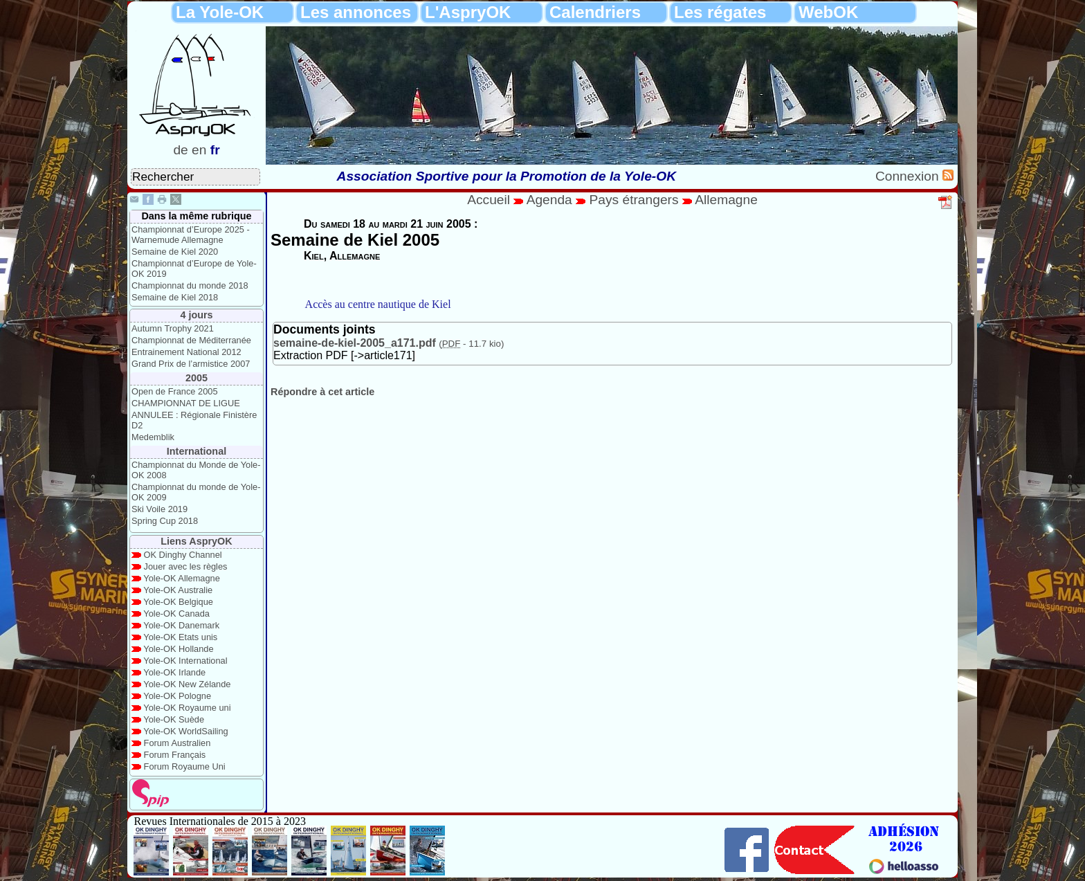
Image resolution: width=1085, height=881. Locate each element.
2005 (196, 377)
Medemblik (152, 437)
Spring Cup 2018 (164, 521)
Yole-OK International (185, 660)
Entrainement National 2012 (186, 352)
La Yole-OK (220, 12)
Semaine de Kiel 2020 (174, 251)
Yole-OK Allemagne (181, 578)
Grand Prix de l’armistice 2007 (190, 363)
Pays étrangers (635, 199)
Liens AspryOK (196, 541)
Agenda (551, 199)
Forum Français (175, 755)
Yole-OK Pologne (177, 696)
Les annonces (355, 12)
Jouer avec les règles (186, 566)
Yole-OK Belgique (178, 602)
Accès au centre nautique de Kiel (378, 304)
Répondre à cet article (322, 391)
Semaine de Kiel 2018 (174, 297)
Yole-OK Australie (177, 590)
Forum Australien (177, 743)
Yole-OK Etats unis (180, 637)
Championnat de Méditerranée (191, 340)
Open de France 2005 (174, 391)
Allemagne (726, 199)
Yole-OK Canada (176, 613)
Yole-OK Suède (173, 719)
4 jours (196, 314)
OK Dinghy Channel (183, 555)
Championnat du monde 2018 (189, 285)
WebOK (828, 12)
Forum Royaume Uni (185, 766)
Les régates (720, 12)
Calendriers (595, 12)
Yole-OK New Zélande (186, 684)
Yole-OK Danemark (181, 625)
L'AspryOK (468, 12)
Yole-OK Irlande (174, 672)
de (180, 150)
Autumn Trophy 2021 (172, 328)
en (199, 150)
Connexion (908, 176)
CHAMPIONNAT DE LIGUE (185, 403)
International (196, 451)
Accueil (488, 199)
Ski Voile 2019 (159, 509)
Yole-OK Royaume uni (186, 707)
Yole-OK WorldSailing (185, 731)
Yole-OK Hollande (178, 649)
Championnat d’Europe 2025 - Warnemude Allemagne (190, 234)
